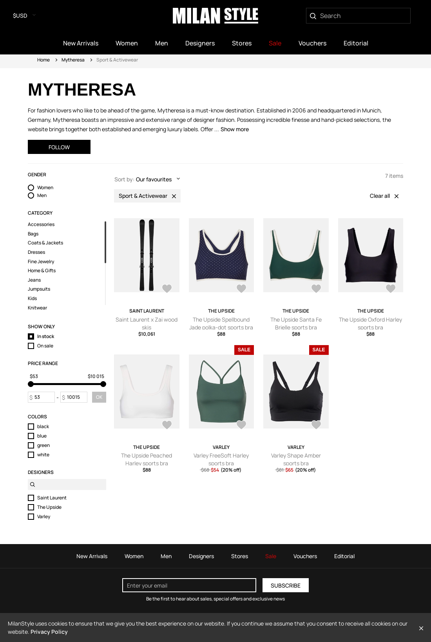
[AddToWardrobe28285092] (390, 289)
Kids (32, 298)
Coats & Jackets (45, 243)
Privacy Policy (49, 631)
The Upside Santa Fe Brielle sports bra (296, 323)
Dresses (36, 252)
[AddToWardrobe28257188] (316, 426)
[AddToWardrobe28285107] (316, 289)
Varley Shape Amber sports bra (296, 459)
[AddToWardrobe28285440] (167, 289)
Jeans (34, 280)
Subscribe (286, 585)
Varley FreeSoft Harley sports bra (221, 459)
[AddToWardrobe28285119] (241, 289)
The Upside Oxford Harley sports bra (370, 323)
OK (99, 397)
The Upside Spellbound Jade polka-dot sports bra (221, 323)
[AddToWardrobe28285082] (167, 426)
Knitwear (37, 308)
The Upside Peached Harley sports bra (146, 459)
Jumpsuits (39, 289)
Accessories (41, 224)
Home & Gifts (42, 271)
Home (43, 59)
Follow (59, 147)
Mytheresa (73, 59)
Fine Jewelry (41, 262)
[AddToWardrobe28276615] (241, 426)
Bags (33, 234)
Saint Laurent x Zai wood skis (146, 323)
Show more (235, 129)
